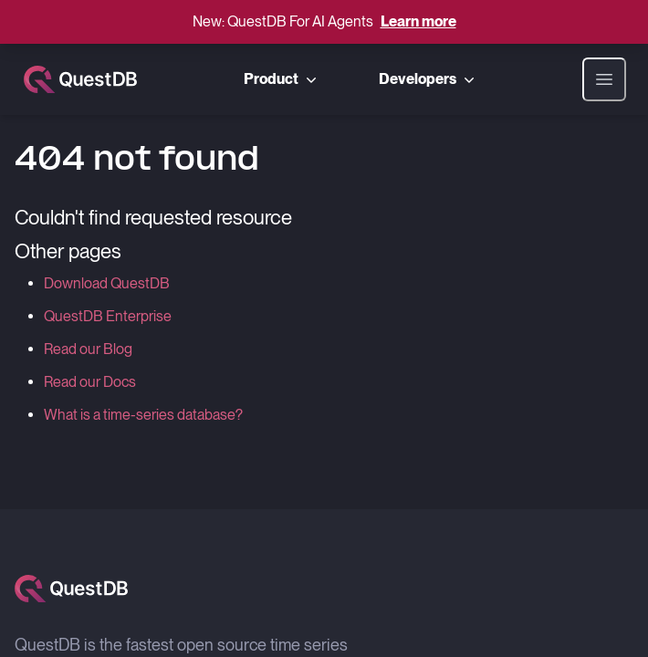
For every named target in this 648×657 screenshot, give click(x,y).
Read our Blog (88, 349)
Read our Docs (90, 382)
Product (282, 79)
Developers (428, 79)
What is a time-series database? (143, 414)
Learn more (418, 21)
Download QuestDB (107, 283)
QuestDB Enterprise (108, 316)
